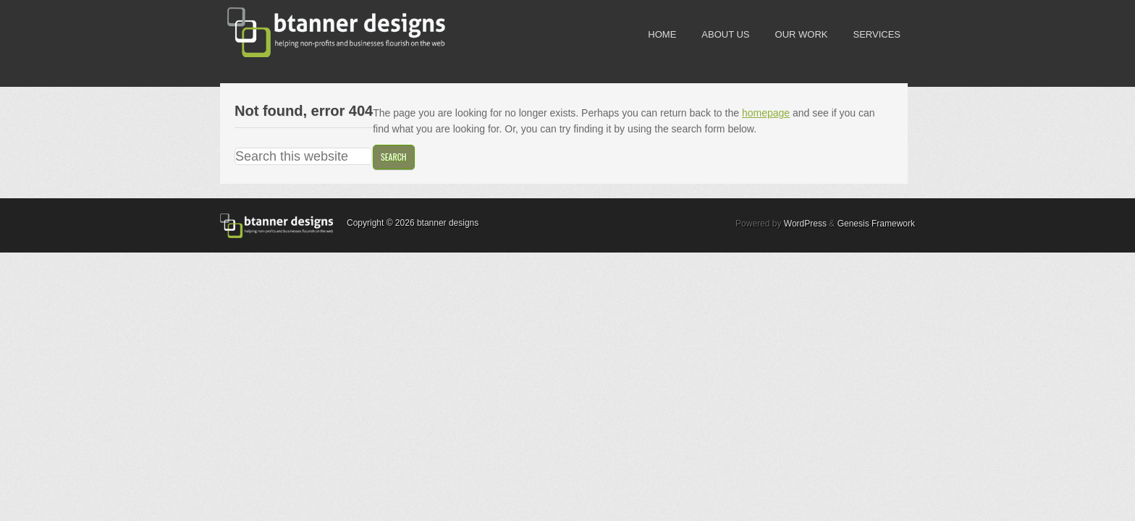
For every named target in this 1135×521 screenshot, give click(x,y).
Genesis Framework (876, 224)
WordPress (805, 224)
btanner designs (328, 32)
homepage (766, 113)
